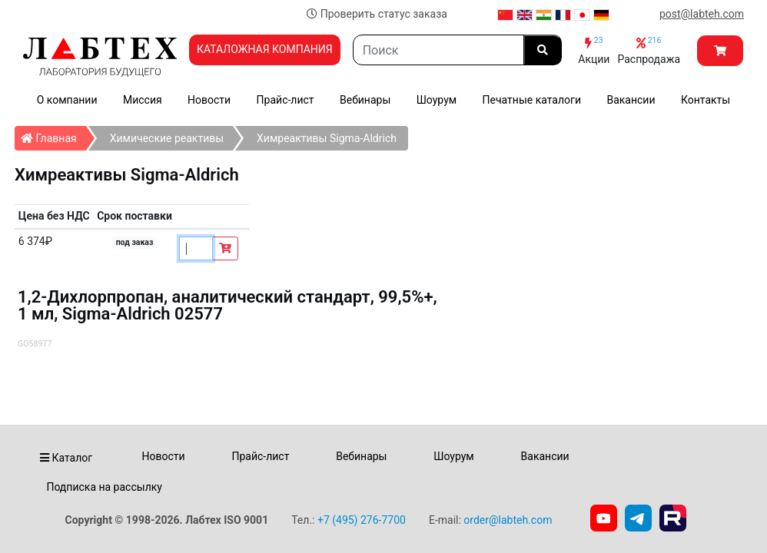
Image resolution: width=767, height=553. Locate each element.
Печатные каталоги (532, 100)
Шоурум (437, 100)
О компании (67, 100)
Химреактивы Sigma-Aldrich (327, 138)
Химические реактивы (167, 138)
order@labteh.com (507, 520)
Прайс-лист (285, 100)
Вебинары (365, 100)
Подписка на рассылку (104, 487)
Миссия (142, 100)
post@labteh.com (701, 14)
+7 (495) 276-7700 (361, 520)
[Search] (439, 50)
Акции (593, 50)
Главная (53, 135)
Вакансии (630, 100)
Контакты (705, 100)
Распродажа (648, 50)
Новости (209, 100)
